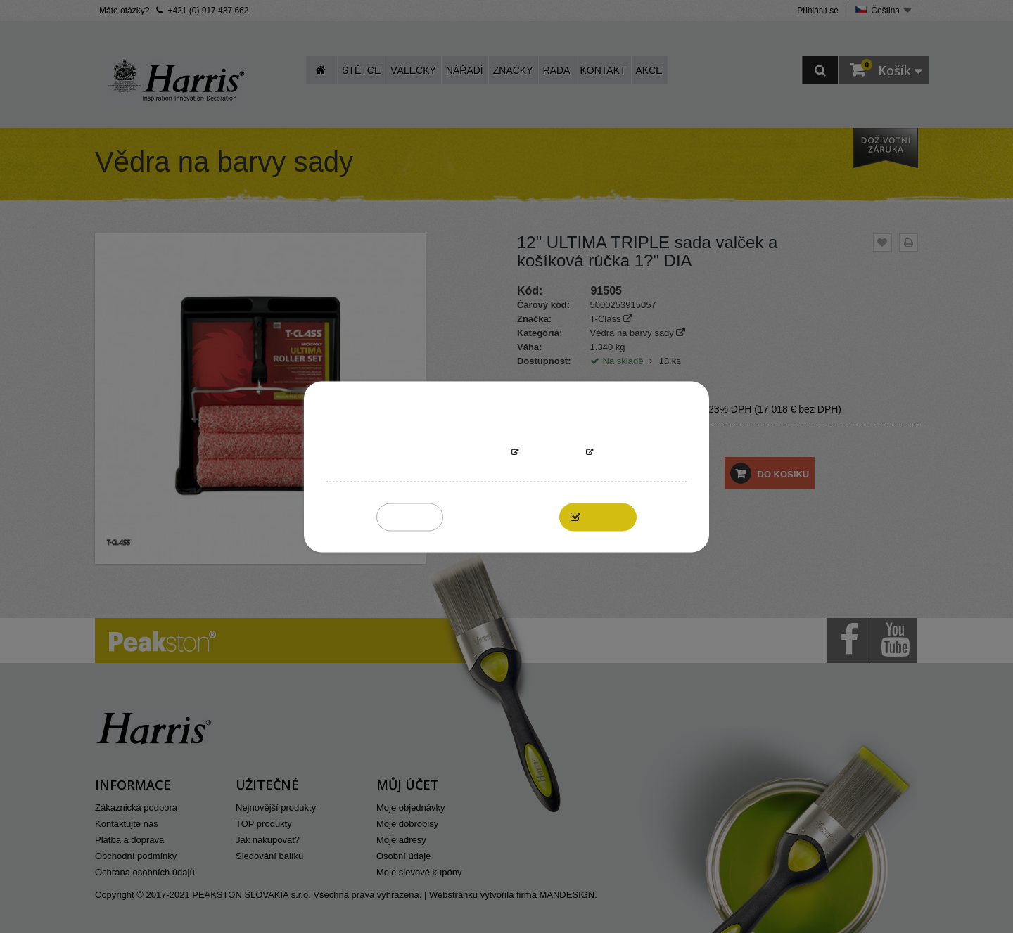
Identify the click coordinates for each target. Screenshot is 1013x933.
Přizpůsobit (552, 452)
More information (463, 452)
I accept (605, 516)
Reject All (410, 516)
